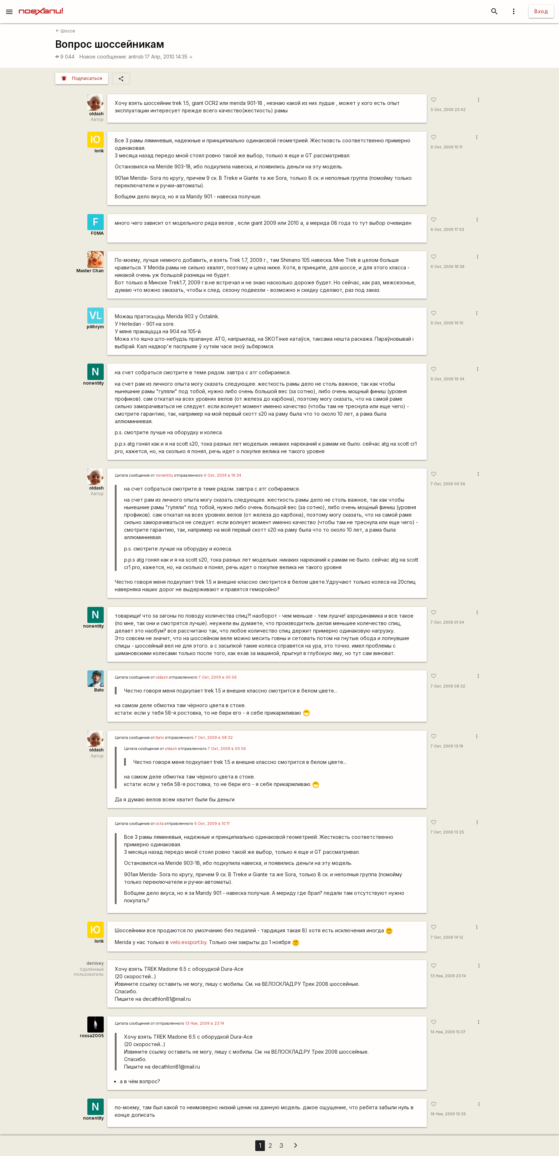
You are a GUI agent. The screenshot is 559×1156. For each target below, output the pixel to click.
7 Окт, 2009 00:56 (448, 484)
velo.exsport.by (188, 942)
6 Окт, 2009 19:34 (448, 379)
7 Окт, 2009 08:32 (448, 686)
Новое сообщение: (103, 57)
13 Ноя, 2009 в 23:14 (204, 1023)
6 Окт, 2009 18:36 (448, 266)
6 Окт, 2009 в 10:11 (212, 823)
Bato (99, 690)
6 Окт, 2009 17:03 (447, 229)
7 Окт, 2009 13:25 (447, 832)
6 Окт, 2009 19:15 (447, 323)
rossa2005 (92, 1035)
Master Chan (90, 270)
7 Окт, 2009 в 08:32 (214, 737)
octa (160, 823)
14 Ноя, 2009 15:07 (448, 1032)
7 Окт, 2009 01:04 (447, 622)
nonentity (93, 383)
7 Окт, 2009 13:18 (447, 746)
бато (160, 737)
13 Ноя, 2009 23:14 (448, 976)
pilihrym (95, 326)
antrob (136, 57)
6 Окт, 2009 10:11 (446, 147)
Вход (541, 11)
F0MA (97, 233)
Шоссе (65, 31)
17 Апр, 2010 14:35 (169, 57)
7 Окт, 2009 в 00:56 (218, 677)
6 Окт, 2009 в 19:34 (222, 475)
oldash (96, 113)
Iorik (99, 150)
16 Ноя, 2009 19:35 (448, 1114)
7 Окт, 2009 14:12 (447, 937)
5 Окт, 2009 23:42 (448, 109)
